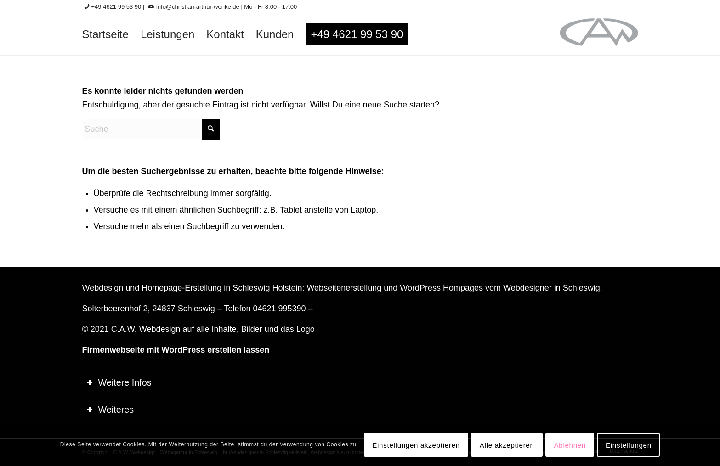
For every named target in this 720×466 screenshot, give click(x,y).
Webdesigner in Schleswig (551, 287)
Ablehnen (570, 445)
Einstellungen (629, 445)
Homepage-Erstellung (181, 287)
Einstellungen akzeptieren (416, 445)
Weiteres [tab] (110, 409)
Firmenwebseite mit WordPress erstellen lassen (176, 349)
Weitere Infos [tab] (119, 382)
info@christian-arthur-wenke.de (197, 6)
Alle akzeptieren (507, 445)
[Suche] (151, 129)
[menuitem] (105, 34)
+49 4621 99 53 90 (116, 6)
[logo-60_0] (599, 34)
